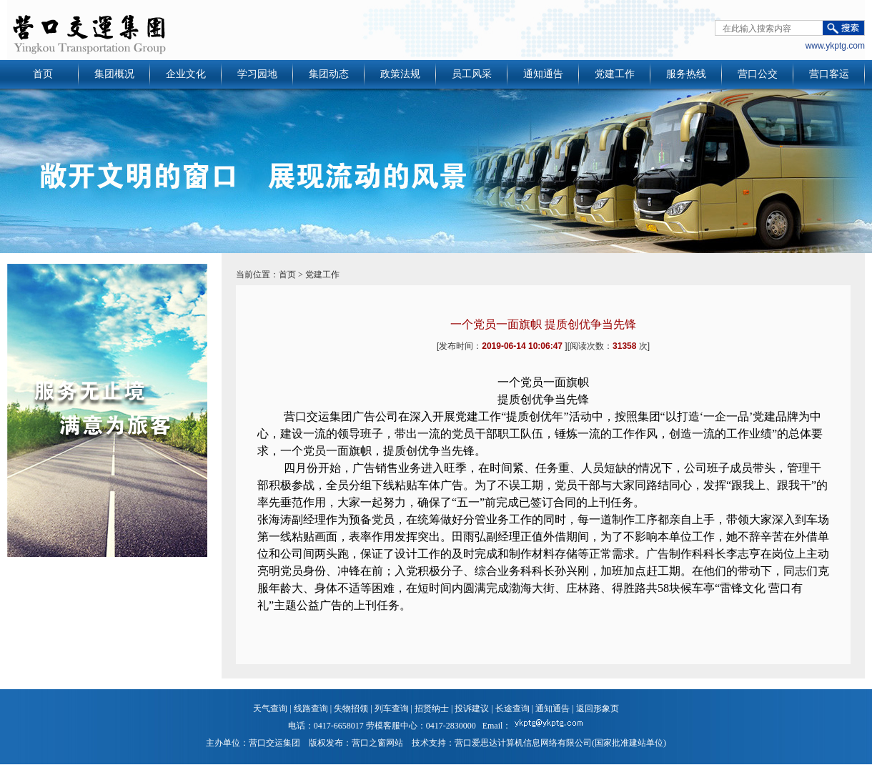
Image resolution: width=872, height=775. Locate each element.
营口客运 (829, 74)
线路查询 (311, 709)
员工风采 (472, 74)
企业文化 (186, 74)
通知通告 (543, 74)
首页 (43, 74)
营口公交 (758, 74)
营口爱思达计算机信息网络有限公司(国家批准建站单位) (560, 743)
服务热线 (686, 74)
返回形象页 (597, 709)
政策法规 (400, 74)
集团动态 (329, 74)
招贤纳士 (432, 709)
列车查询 (392, 709)
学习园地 (257, 74)
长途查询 (512, 709)
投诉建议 (472, 709)
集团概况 (114, 74)
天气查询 (270, 709)
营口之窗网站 (377, 743)
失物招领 (351, 709)
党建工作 (615, 74)
